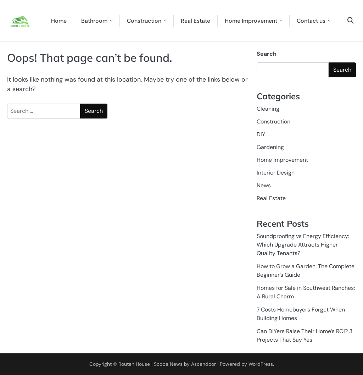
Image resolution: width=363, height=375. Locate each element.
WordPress (260, 364)
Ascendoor (203, 364)
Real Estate (195, 20)
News (264, 185)
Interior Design (276, 172)
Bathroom (94, 20)
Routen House (134, 364)
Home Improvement (251, 20)
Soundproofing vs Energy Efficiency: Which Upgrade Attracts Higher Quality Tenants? (303, 244)
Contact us (311, 20)
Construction (144, 20)
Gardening (270, 147)
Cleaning (268, 108)
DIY (261, 134)
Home (59, 20)
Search (267, 53)
